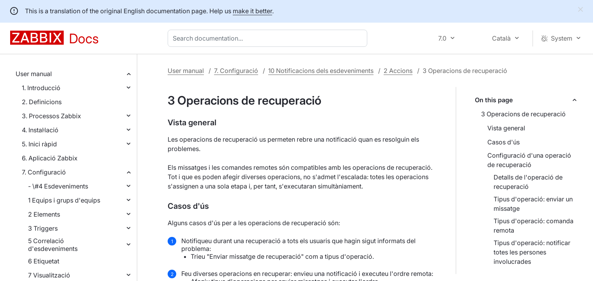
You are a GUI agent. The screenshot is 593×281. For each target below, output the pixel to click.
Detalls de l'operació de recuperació (528, 181)
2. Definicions (42, 102)
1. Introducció (41, 88)
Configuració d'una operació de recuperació (529, 160)
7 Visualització (49, 275)
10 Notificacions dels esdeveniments (321, 71)
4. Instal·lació (40, 130)
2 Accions (398, 71)
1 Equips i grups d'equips (64, 200)
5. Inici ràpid (39, 144)
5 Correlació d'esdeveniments (53, 245)
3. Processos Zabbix (51, 116)
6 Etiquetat (43, 261)
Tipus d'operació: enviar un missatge (533, 203)
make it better (252, 11)
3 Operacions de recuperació (523, 114)
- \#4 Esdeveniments (58, 186)
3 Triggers (43, 228)
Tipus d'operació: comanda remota (534, 225)
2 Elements (44, 214)
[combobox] (269, 38)
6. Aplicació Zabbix (50, 158)
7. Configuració (44, 172)
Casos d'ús (503, 142)
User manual (34, 74)
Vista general (506, 128)
